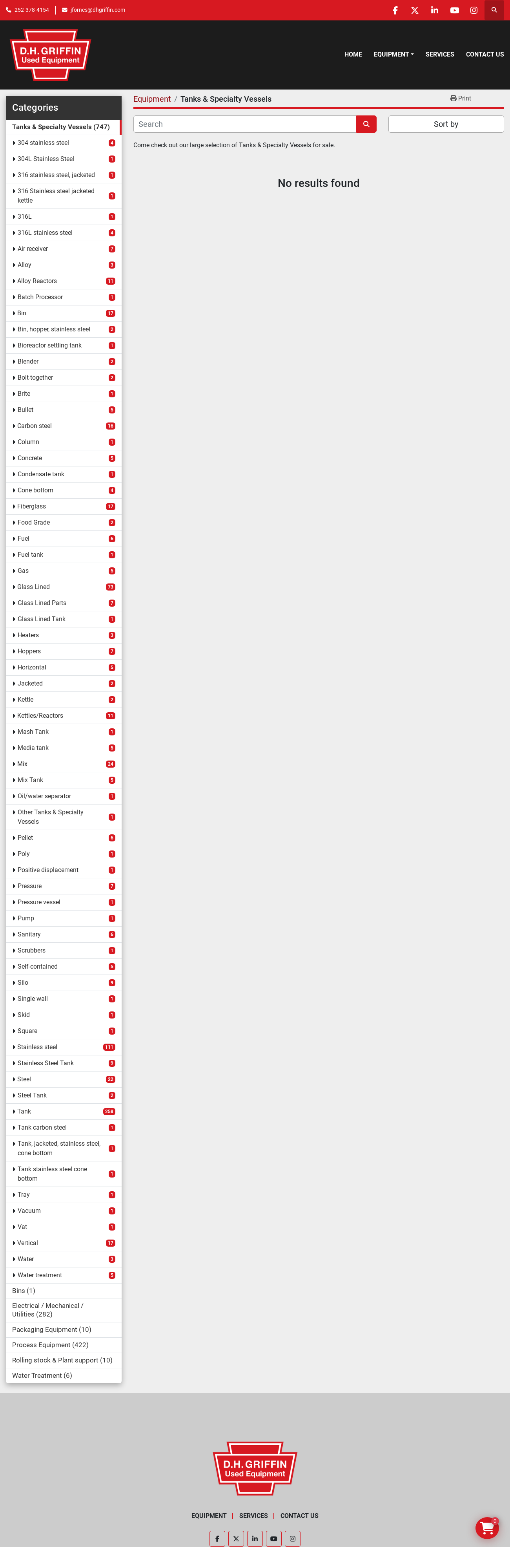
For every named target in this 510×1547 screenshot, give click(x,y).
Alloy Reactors (37, 281)
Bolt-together (35, 377)
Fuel (23, 538)
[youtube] (454, 10)
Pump (26, 918)
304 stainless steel (43, 142)
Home (353, 54)
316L (25, 216)
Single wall (33, 998)
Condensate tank (41, 474)
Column (28, 442)
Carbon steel (34, 426)
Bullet (25, 409)
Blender (28, 361)
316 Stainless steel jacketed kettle (56, 195)
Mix (22, 764)
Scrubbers (32, 950)
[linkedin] (434, 10)
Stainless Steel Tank (46, 1063)
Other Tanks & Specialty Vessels (51, 816)
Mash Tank (33, 731)
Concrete (30, 458)
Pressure (30, 886)
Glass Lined (33, 587)
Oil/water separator (44, 796)
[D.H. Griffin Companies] (255, 1468)
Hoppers (29, 651)
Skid (24, 1015)
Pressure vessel (39, 902)
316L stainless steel (45, 232)
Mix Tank (30, 780)
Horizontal (32, 667)
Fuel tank (30, 554)
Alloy (24, 265)
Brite (24, 393)
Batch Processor (40, 297)
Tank (24, 1111)
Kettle (25, 699)
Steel (24, 1079)
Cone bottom (35, 490)
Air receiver (33, 248)
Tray (24, 1194)
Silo (23, 982)
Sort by (446, 124)
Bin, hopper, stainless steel (54, 329)
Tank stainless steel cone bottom (52, 1173)
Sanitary (29, 934)
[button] (394, 54)
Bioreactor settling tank (50, 345)
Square (27, 1031)
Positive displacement (48, 870)
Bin (21, 313)
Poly (24, 854)
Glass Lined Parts (42, 603)
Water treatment (40, 1275)
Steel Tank (32, 1095)
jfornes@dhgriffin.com (98, 10)
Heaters (28, 635)
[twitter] (414, 10)
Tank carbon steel (42, 1127)
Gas (23, 570)
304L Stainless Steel (46, 159)
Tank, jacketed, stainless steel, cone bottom (59, 1148)
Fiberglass (31, 506)
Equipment (391, 54)
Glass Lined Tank (42, 619)
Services (440, 54)
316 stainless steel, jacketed (56, 175)
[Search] (244, 124)
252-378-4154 (32, 10)
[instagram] (474, 10)
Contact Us (485, 54)
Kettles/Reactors (40, 715)
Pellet (25, 837)
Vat (22, 1227)
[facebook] (394, 10)
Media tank (33, 748)
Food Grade (34, 522)
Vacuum (29, 1210)
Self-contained (38, 966)
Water (26, 1259)
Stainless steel (37, 1047)
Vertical (27, 1243)
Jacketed (30, 683)
